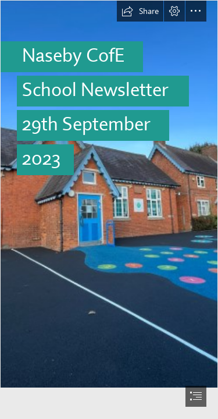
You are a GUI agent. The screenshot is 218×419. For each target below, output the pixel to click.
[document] (109, 209)
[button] (140, 11)
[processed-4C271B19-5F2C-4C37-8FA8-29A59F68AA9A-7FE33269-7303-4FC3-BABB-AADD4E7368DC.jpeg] (109, 194)
